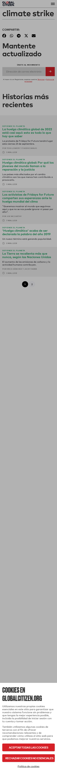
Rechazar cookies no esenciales (29, 758)
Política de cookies (28, 766)
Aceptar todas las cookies (28, 747)
